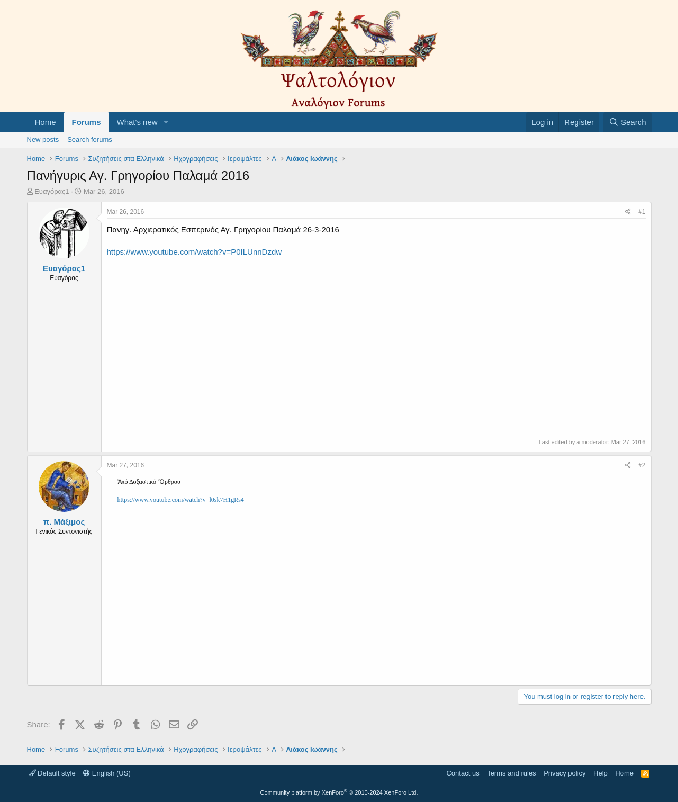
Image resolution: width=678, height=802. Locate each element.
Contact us (462, 773)
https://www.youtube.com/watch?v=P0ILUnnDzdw (194, 251)
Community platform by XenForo (339, 792)
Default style (52, 773)
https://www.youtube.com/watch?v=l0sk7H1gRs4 (180, 499)
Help (600, 773)
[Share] (628, 212)
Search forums (89, 139)
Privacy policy (564, 773)
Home (45, 122)
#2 (641, 465)
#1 (641, 211)
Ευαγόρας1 (51, 191)
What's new (137, 122)
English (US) (107, 773)
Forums (86, 122)
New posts (43, 139)
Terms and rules (511, 773)
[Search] (627, 122)
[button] (165, 122)
